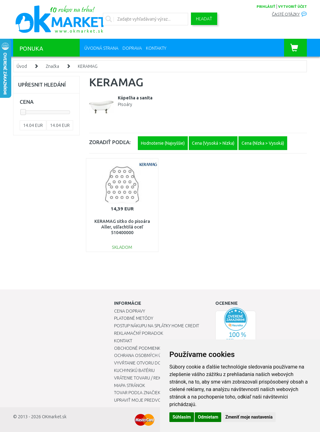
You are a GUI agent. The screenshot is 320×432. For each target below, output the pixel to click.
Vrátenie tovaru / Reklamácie (146, 377)
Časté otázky (286, 14)
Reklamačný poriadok (138, 333)
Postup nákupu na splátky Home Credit (156, 325)
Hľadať (204, 18)
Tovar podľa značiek (137, 392)
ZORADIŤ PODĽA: (110, 142)
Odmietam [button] (208, 416)
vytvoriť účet (292, 6)
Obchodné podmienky (138, 348)
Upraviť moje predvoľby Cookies (150, 400)
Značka (52, 66)
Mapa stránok (129, 385)
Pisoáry (125, 104)
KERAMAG (88, 66)
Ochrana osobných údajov (145, 355)
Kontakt (123, 340)
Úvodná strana (101, 48)
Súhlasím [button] (181, 416)
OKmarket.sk (54, 416)
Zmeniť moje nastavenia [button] (248, 416)
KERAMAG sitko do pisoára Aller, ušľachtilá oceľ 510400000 (122, 227)
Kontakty (156, 48)
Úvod (22, 66)
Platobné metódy (133, 318)
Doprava (132, 48)
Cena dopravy (129, 311)
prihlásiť (266, 6)
